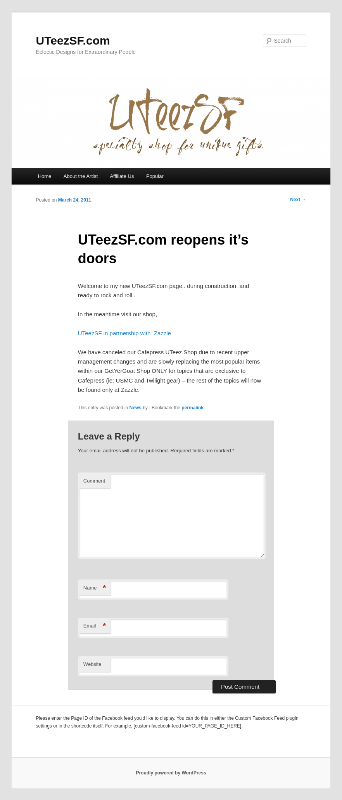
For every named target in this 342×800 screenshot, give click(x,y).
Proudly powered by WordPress (171, 773)
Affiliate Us (122, 176)
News (136, 407)
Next (298, 199)
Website (92, 664)
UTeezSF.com (73, 40)
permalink (192, 407)
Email (94, 626)
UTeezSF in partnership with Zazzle (124, 333)
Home (45, 176)
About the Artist (81, 176)
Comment (94, 481)
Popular (155, 176)
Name (94, 588)
